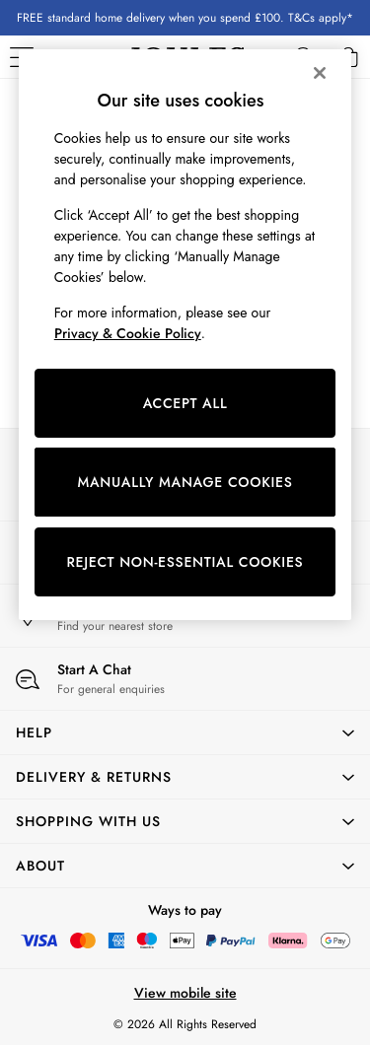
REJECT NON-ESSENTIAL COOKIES (185, 562)
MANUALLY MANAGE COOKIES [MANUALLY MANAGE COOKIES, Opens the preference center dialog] (184, 482)
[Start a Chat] (185, 679)
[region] (185, 334)
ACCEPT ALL (185, 403)
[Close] (319, 73)
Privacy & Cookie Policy (127, 333)
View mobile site (185, 993)
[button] (185, 732)
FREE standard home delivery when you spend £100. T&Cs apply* (185, 18)
